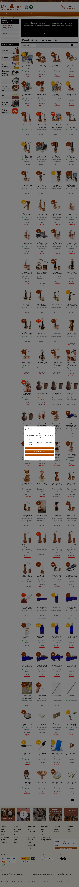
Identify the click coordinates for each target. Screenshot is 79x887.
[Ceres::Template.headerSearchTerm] (48, 7)
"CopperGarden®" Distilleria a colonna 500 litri (71, 546)
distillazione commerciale (46, 839)
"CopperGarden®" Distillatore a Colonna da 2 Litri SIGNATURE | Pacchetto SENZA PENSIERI (57, 96)
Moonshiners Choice (18, 832)
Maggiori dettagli (39, 458)
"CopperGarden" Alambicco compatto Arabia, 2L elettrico (41, 67)
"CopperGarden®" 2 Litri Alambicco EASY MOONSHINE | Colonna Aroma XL (72, 156)
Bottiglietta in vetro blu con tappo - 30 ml (42, 637)
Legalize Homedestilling (45, 837)
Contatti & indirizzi (31, 848)
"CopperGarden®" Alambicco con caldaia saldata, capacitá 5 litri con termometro (57, 214)
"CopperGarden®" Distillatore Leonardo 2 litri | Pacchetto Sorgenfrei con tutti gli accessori (72, 185)
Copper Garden (17, 829)
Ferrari (15, 842)
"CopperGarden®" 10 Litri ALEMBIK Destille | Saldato (27, 243)
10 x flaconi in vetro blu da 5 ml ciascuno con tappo (42, 607)
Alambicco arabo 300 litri (27, 424)
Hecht (15, 844)
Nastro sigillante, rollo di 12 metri (57, 783)
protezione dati (30, 834)
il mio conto (57, 826)
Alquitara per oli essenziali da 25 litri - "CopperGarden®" (71, 456)
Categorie (3, 826)
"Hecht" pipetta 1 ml (56, 695)
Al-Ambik (16, 831)
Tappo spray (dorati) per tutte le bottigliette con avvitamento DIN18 (71, 724)
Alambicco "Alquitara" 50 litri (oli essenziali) (27, 484)
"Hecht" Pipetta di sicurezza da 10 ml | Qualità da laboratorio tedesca (42, 697)
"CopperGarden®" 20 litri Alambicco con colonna (27, 304)
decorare (3, 832)
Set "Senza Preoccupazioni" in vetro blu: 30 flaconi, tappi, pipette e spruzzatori (71, 425)
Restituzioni (29, 842)
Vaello (15, 840)
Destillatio (70, 826)
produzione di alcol (5, 837)
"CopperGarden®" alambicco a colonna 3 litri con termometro (57, 274)
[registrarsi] (10, 1)
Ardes (15, 839)
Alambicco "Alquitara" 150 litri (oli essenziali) (57, 484)
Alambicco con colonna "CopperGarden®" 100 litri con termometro (72, 364)
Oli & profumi (3, 839)
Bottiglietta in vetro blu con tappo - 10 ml (57, 606)
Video (42, 836)
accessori (3, 834)
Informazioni (44, 826)
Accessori (18, 14)
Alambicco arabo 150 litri (42, 394)
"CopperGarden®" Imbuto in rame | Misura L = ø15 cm (27, 784)
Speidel (15, 836)
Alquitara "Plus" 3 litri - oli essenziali (27, 213)
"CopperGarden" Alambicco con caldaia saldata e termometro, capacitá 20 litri (57, 243)
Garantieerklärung (31, 844)
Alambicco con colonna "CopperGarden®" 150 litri (27, 515)
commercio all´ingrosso (45, 840)
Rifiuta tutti (39, 455)
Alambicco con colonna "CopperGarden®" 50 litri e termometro (57, 364)
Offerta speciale (4, 842)
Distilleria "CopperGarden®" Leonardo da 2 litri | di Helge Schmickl (57, 185)
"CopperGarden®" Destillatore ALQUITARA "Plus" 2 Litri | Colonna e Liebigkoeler (42, 185)
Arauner (16, 837)
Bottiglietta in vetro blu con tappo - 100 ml (57, 637)
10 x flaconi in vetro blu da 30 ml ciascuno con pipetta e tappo (57, 666)
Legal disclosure (37, 439)
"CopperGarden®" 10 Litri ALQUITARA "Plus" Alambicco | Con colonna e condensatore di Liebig (72, 304)
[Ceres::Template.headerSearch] (60, 7)
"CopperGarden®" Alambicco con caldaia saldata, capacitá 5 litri (72, 214)
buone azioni (69, 831)
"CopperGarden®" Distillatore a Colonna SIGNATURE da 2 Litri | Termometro (27, 156)
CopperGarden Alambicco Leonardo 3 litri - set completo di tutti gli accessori (27, 67)
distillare (3, 829)
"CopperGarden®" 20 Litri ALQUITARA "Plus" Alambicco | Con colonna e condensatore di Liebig (72, 333)
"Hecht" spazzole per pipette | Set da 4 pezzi (71, 783)
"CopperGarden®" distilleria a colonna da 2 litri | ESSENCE (27, 126)
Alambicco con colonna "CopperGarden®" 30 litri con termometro (27, 364)
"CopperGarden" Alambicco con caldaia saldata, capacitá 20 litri (72, 243)
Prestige (16, 834)
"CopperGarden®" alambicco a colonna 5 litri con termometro (42, 304)
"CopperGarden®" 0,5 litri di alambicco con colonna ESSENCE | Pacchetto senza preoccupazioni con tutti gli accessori (42, 243)
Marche (16, 826)
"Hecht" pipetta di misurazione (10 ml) (71, 696)
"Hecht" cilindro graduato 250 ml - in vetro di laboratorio (27, 637)
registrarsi (56, 829)
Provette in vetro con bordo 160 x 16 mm (41, 724)
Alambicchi (4, 14)
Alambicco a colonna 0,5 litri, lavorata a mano (27, 184)
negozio (42, 829)
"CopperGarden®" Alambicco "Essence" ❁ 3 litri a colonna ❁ (42, 126)
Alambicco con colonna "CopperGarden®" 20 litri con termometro (57, 333)
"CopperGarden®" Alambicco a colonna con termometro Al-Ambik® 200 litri (71, 515)
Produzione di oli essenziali (30, 14)
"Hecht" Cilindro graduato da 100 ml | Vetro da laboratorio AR (27, 697)
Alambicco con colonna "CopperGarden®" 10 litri (42, 333)
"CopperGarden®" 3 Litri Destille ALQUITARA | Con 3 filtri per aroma (56, 425)
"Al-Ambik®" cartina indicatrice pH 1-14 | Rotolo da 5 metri (27, 724)
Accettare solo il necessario (39, 451)
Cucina (11, 14)
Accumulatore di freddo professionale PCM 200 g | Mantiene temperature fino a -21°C (57, 755)
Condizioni (29, 840)
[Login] (3, 1)
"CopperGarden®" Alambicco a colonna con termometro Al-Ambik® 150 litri (42, 515)
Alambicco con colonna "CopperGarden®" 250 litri (27, 546)
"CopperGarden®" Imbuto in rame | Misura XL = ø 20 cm (42, 784)
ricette (42, 834)
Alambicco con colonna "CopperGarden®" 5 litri (56, 303)
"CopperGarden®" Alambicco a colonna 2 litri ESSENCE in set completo (27, 96)
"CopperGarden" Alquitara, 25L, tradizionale (56, 456)
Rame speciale (44, 14)
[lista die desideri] (77, 1)
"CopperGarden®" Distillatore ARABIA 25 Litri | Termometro (27, 394)
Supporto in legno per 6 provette (57, 724)
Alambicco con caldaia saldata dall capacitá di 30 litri (27, 274)
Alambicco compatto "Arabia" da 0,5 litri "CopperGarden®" (71, 126)
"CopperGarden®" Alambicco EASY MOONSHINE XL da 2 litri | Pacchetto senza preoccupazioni (42, 156)
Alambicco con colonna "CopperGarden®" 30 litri (42, 364)
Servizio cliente (31, 826)
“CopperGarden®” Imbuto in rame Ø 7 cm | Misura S (71, 755)
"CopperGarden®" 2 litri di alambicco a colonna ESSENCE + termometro (71, 96)
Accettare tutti (39, 448)
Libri (2, 836)
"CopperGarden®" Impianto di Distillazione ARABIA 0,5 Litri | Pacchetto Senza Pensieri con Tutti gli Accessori (57, 126)
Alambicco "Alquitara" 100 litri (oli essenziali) (42, 484)
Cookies (29, 836)
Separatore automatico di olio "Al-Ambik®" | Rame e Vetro (42, 577)
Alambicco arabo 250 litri (71, 394)
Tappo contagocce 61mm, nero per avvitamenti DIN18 (27, 755)
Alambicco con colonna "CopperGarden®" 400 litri (57, 546)
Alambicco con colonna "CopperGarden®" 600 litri (27, 577)
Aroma (42, 831)
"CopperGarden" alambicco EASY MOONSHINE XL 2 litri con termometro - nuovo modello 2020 (56, 156)
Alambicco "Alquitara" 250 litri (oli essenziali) (57, 515)
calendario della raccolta (46, 832)
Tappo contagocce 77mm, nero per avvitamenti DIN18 (42, 755)
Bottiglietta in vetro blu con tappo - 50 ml (72, 637)
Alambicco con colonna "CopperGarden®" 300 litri (42, 546)
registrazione (56, 831)
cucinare (3, 831)
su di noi (68, 829)
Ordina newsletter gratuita (66, 848)
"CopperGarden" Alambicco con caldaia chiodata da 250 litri (42, 425)
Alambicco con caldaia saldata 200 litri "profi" (42, 273)
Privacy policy (28, 439)
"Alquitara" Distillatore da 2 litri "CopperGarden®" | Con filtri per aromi (42, 96)
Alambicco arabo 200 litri (56, 394)
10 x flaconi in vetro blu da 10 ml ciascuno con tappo (71, 607)
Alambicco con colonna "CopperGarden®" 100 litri (72, 485)
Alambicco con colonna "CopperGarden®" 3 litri (71, 273)
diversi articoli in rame (5, 840)
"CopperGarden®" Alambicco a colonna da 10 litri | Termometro (27, 333)
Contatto (29, 829)
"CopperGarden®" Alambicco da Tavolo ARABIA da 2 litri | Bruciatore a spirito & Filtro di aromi (56, 67)
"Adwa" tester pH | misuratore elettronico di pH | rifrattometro (71, 577)
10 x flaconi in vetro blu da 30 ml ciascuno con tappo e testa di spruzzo (42, 666)
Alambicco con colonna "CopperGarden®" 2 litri (42, 213)
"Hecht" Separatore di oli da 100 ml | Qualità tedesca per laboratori (27, 607)
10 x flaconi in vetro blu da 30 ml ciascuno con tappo (27, 666)
